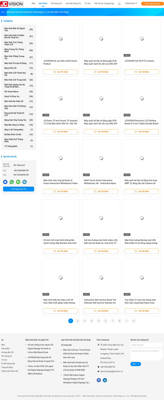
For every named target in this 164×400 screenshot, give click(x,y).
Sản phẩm (5, 348)
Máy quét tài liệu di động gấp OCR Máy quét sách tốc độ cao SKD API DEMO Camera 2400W (100, 64)
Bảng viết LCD (18, 68)
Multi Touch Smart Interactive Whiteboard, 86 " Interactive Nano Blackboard (100, 183)
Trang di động (7, 367)
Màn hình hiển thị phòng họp (18, 107)
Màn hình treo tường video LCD (18, 43)
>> (134, 321)
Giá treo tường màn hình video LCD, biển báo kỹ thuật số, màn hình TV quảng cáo (101, 243)
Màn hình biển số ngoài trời (18, 29)
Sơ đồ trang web (8, 363)
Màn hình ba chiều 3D (18, 101)
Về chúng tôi (6, 356)
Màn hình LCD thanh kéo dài (18, 74)
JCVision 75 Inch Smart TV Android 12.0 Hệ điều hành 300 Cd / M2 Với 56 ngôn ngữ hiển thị (60, 123)
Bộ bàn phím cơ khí (18, 134)
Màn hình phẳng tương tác (18, 57)
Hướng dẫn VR (7, 352)
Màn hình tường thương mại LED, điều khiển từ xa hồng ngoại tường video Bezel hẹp (141, 243)
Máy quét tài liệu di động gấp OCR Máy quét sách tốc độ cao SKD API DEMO (100, 123)
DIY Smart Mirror (18, 91)
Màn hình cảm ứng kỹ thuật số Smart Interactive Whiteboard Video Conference (60, 183)
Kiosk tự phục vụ (18, 96)
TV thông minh (18, 146)
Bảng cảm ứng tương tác (18, 120)
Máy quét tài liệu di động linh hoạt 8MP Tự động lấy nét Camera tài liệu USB (141, 183)
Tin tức (4, 360)
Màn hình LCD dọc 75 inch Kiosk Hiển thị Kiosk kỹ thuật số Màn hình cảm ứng (76, 353)
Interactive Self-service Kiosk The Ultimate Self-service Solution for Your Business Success (100, 303)
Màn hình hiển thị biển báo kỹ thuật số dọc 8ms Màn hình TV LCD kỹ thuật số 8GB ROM (76, 366)
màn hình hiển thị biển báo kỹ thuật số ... (18, 36)
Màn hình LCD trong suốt (18, 79)
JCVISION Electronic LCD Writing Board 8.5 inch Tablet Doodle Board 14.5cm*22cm (141, 123)
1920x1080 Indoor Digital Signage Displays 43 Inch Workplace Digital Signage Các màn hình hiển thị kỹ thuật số (76, 379)
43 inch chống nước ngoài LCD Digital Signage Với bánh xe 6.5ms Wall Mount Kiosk (40, 348)
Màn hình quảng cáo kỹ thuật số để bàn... (18, 86)
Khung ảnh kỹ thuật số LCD (18, 114)
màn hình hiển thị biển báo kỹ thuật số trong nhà (76, 342)
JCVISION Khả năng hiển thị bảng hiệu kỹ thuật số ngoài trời (41, 359)
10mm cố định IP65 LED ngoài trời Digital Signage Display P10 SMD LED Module (41, 370)
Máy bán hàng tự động (18, 125)
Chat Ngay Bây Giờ (152, 4)
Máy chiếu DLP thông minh (18, 140)
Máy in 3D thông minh (18, 129)
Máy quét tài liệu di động (18, 63)
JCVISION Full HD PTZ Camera (139, 61)
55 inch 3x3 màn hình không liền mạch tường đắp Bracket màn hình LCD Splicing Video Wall (59, 243)
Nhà (3, 345)
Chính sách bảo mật (9, 371)
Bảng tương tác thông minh (18, 50)
